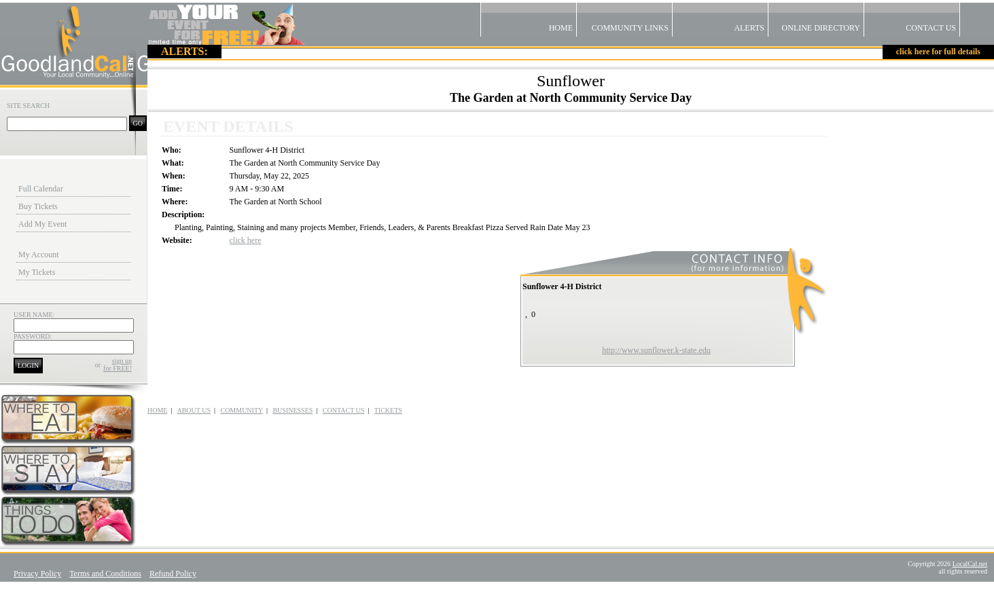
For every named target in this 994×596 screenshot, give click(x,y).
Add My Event (42, 224)
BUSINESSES (292, 410)
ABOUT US (194, 410)
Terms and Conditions (105, 573)
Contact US (911, 18)
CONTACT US (344, 410)
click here (246, 240)
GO (138, 123)
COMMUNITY (241, 410)
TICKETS (388, 410)
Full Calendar (40, 188)
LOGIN (28, 365)
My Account (38, 254)
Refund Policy (172, 573)
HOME (157, 410)
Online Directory (816, 18)
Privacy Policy (37, 573)
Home (528, 18)
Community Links (624, 18)
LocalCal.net (970, 563)
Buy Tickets (38, 206)
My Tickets (36, 272)
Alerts (720, 18)
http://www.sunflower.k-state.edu (656, 350)
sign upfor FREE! (117, 364)
